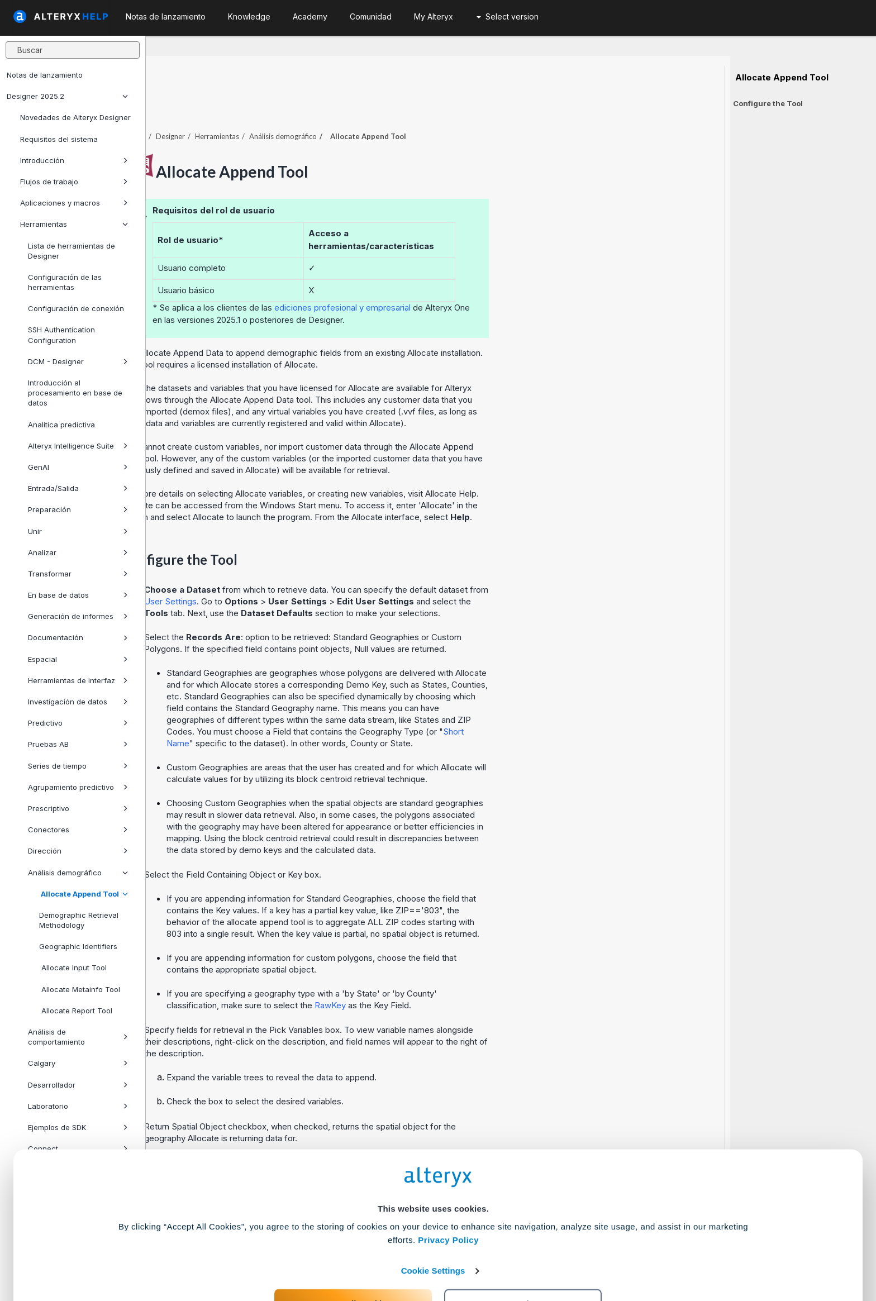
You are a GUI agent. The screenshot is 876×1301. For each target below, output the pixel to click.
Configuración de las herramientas (65, 282)
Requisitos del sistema (59, 139)
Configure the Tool (768, 103)
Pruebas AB (78, 744)
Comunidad (371, 16)
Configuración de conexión (76, 308)
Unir (78, 531)
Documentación (78, 637)
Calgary (78, 1063)
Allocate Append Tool (83, 893)
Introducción (74, 160)
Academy (310, 16)
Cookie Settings (433, 1218)
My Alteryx (433, 16)
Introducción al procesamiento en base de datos (75, 392)
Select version (508, 16)
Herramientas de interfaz (78, 680)
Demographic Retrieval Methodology (78, 920)
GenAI (78, 467)
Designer (316, 105)
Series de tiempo (78, 765)
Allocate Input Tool (73, 967)
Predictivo (78, 722)
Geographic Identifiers (78, 946)
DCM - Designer (78, 361)
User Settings (316, 570)
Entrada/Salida (78, 488)
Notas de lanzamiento (45, 74)
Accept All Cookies (353, 1251)
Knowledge (249, 16)
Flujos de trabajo (74, 181)
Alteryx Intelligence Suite (78, 445)
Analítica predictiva (61, 424)
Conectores (78, 829)
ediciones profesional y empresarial (488, 276)
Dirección (78, 850)
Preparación (78, 509)
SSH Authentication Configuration (61, 334)
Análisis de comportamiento (78, 1036)
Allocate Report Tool (75, 1010)
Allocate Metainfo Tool (79, 989)
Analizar (78, 552)
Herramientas (74, 224)
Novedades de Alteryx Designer (75, 117)
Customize (523, 1251)
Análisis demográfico (78, 872)
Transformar (78, 573)
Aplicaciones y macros (74, 202)
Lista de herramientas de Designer (71, 250)
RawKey (476, 974)
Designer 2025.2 (67, 96)
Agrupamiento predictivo (78, 787)
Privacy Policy (448, 1188)
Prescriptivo (78, 808)
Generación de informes (78, 616)
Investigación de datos (78, 701)
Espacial (78, 659)
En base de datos (78, 594)
